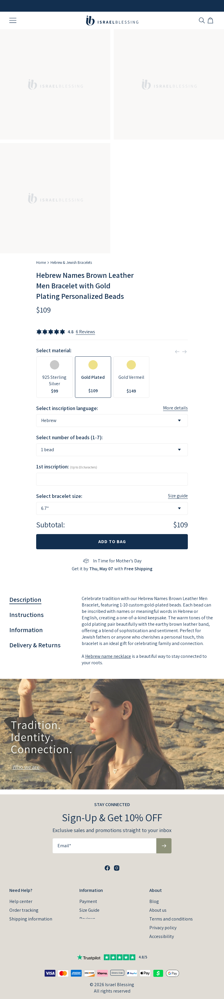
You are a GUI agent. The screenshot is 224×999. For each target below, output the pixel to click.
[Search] (201, 20)
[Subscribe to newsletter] (164, 840)
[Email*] (104, 841)
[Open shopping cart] (211, 20)
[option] (54, 377)
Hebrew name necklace (108, 656)
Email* (64, 841)
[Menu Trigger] (12, 20)
